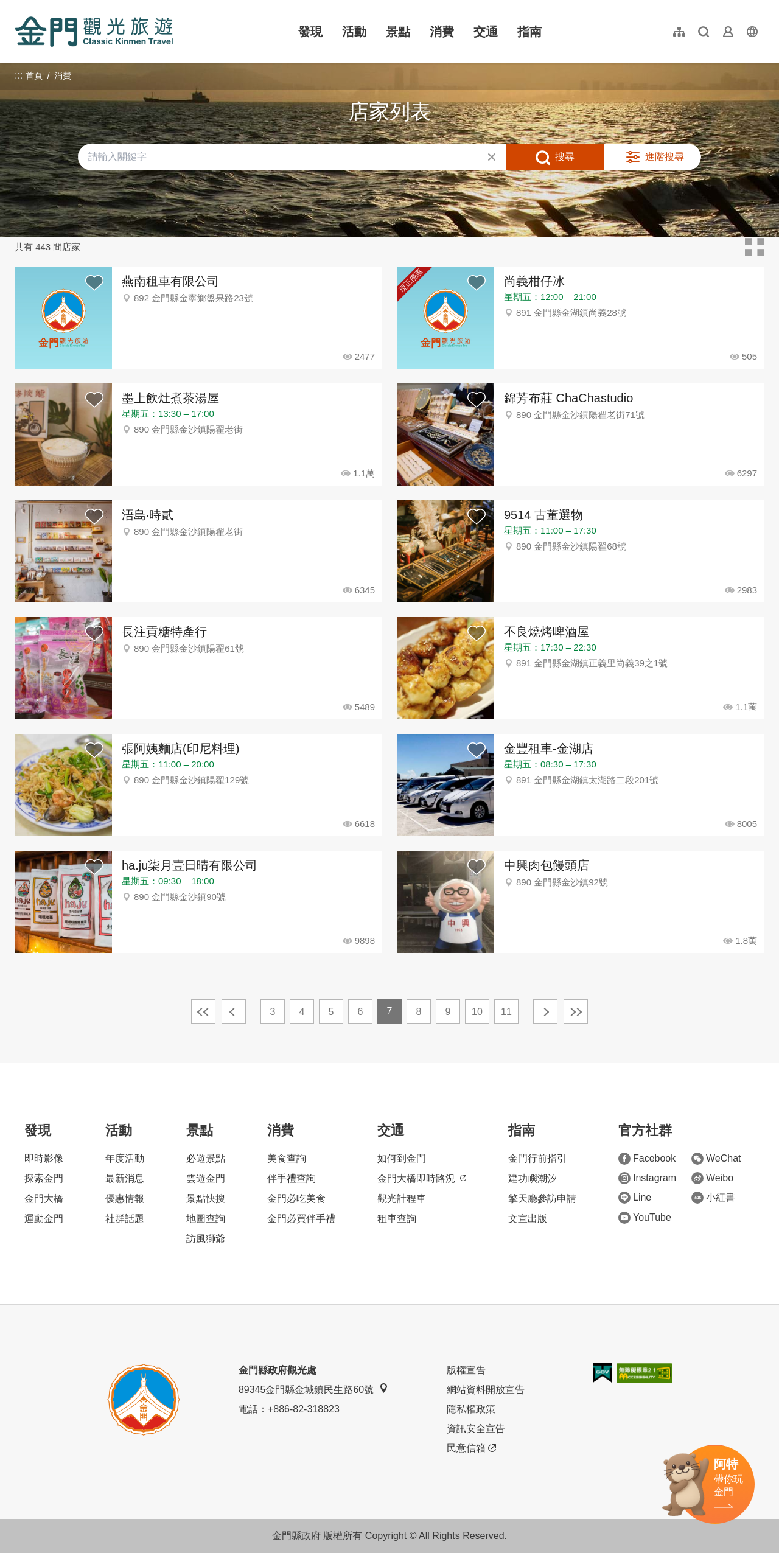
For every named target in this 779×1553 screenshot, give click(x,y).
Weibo (712, 1178)
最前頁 (203, 1011)
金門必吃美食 (296, 1198)
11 (506, 1012)
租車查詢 (396, 1218)
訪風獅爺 (205, 1239)
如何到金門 (401, 1158)
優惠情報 (124, 1198)
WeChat (716, 1159)
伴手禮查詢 (291, 1178)
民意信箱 (471, 1448)
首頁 (34, 75)
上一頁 (234, 1011)
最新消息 (124, 1178)
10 (477, 1012)
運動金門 (43, 1218)
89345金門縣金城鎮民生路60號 (313, 1389)
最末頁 (576, 1011)
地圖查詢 (205, 1218)
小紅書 (713, 1198)
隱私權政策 (471, 1409)
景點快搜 (205, 1198)
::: (19, 7)
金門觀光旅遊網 (94, 31)
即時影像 (43, 1158)
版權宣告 (466, 1370)
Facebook (647, 1159)
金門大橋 (43, 1198)
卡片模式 (754, 247)
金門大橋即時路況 (421, 1178)
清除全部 (492, 157)
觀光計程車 (401, 1198)
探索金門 (43, 1178)
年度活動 (124, 1158)
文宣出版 (527, 1218)
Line (634, 1198)
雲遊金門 (205, 1178)
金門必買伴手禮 (301, 1218)
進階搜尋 (664, 157)
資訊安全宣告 (476, 1428)
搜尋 (565, 157)
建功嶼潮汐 (532, 1178)
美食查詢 (286, 1158)
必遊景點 (205, 1158)
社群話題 (124, 1218)
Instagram (647, 1178)
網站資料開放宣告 (486, 1389)
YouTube (644, 1218)
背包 (94, 283)
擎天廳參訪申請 (542, 1198)
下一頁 (545, 1011)
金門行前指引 (537, 1158)
